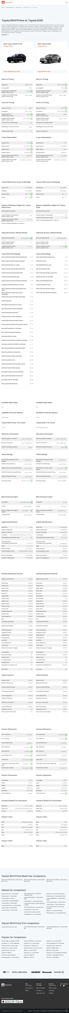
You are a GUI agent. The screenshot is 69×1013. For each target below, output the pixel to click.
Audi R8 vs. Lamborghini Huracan (54, 955)
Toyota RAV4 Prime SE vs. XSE (9, 927)
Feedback (51, 993)
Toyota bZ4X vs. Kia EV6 (8, 898)
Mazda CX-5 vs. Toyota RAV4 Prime (55, 893)
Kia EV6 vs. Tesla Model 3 (52, 957)
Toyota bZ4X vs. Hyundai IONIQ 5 (10, 900)
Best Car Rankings (40, 988)
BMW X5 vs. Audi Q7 (29, 957)
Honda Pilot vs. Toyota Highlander (10, 943)
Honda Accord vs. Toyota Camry (10, 945)
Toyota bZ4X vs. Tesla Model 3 (9, 907)
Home (3, 7)
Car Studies (39, 985)
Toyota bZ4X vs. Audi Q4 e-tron (32, 912)
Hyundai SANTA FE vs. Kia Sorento (32, 941)
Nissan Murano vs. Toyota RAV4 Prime (56, 913)
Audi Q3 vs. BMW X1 (29, 955)
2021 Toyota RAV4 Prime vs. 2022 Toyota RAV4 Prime (12, 880)
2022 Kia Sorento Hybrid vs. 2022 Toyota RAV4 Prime (56, 880)
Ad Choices (65, 1010)
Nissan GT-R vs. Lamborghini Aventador (56, 952)
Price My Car (39, 990)
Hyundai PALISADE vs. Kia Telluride (55, 943)
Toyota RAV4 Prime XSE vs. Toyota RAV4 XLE (34, 927)
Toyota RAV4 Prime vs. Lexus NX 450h (11, 905)
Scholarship (51, 990)
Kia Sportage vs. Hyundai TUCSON (10, 941)
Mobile (27, 990)
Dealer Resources (40, 993)
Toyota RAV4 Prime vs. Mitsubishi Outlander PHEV (32, 894)
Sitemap (30, 1010)
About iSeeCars (52, 985)
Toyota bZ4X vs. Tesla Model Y (9, 903)
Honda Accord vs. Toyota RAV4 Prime (55, 896)
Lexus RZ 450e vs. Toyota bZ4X (9, 910)
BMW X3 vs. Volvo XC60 (52, 950)
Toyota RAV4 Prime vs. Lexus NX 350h (33, 907)
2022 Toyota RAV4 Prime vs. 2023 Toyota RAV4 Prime (34, 880)
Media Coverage (53, 988)
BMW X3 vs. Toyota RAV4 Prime (54, 910)
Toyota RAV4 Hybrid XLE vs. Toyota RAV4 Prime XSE (56, 927)
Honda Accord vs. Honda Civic (53, 945)
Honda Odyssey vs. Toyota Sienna (10, 957)
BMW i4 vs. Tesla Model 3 (30, 950)
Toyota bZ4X (18, 7)
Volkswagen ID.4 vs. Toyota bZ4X (32, 914)
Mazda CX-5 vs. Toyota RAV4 (53, 941)
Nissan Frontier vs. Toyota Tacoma (33, 948)
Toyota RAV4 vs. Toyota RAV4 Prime (55, 904)
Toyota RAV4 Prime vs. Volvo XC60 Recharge (55, 907)
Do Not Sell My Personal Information (54, 1010)
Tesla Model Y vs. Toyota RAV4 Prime (33, 901)
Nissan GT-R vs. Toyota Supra (31, 943)
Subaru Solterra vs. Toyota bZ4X (10, 893)
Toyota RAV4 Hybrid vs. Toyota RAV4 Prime (33, 898)
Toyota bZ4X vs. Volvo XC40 (31, 909)
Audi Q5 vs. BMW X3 (7, 952)
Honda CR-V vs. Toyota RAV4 (31, 952)
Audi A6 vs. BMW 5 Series (52, 948)
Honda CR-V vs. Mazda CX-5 (31, 945)
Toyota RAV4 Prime (10, 7)
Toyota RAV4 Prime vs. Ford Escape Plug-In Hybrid (34, 904)
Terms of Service (36, 1010)
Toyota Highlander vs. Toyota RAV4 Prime (55, 899)
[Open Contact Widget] (66, 1010)
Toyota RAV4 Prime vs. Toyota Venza (55, 902)
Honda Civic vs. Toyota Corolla (9, 948)
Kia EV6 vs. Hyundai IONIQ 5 (9, 955)
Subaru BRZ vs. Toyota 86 (8, 950)
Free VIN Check (29, 988)
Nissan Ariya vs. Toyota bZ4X (9, 896)
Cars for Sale (28, 985)
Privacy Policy (43, 1010)
